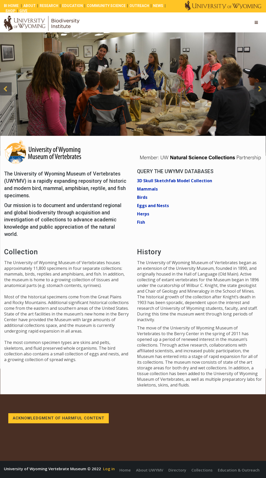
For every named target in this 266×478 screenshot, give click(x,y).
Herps (143, 214)
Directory (177, 470)
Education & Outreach (239, 470)
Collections (202, 470)
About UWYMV (149, 470)
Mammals (147, 189)
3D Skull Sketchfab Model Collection (174, 181)
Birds (142, 197)
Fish (141, 222)
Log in (109, 468)
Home (125, 470)
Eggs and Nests (153, 205)
